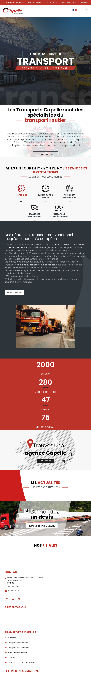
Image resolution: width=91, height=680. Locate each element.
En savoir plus (45, 154)
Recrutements (34, 2)
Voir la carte (45, 460)
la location (69, 139)
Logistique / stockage (17, 652)
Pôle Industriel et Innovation (38, 142)
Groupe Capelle (69, 2)
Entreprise (12, 637)
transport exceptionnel (19, 139)
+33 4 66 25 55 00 (13, 586)
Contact (11, 657)
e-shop (84, 2)
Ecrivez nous (13, 590)
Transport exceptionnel (18, 642)
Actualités (52, 2)
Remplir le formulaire (41, 525)
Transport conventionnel (18, 647)
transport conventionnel (68, 136)
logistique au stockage (48, 139)
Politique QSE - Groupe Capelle (21, 662)
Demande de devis (15, 2)
